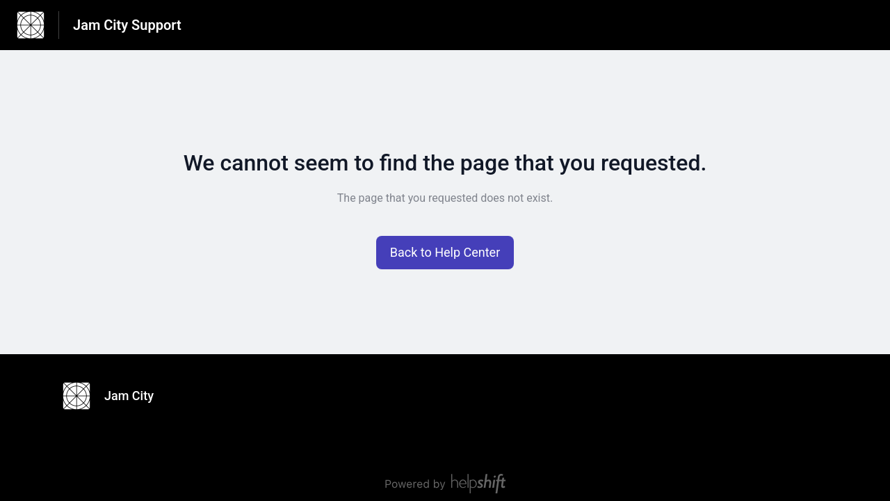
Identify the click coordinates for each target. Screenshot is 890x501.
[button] (445, 252)
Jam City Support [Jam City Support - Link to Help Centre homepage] (127, 25)
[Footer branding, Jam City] (115, 396)
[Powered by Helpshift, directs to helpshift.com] (445, 483)
